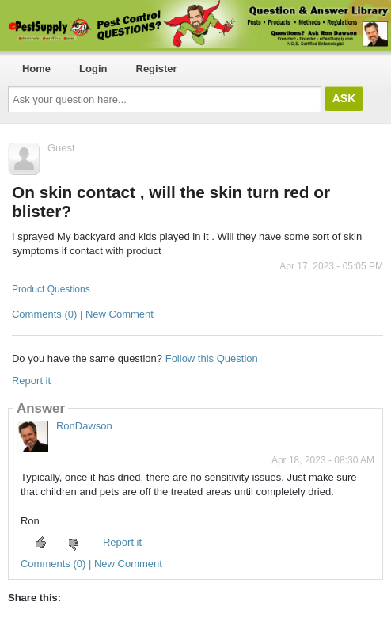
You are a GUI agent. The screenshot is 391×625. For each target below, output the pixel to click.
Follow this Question (211, 358)
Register (156, 68)
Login (93, 68)
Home (36, 68)
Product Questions (51, 289)
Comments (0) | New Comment (83, 314)
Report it (31, 381)
